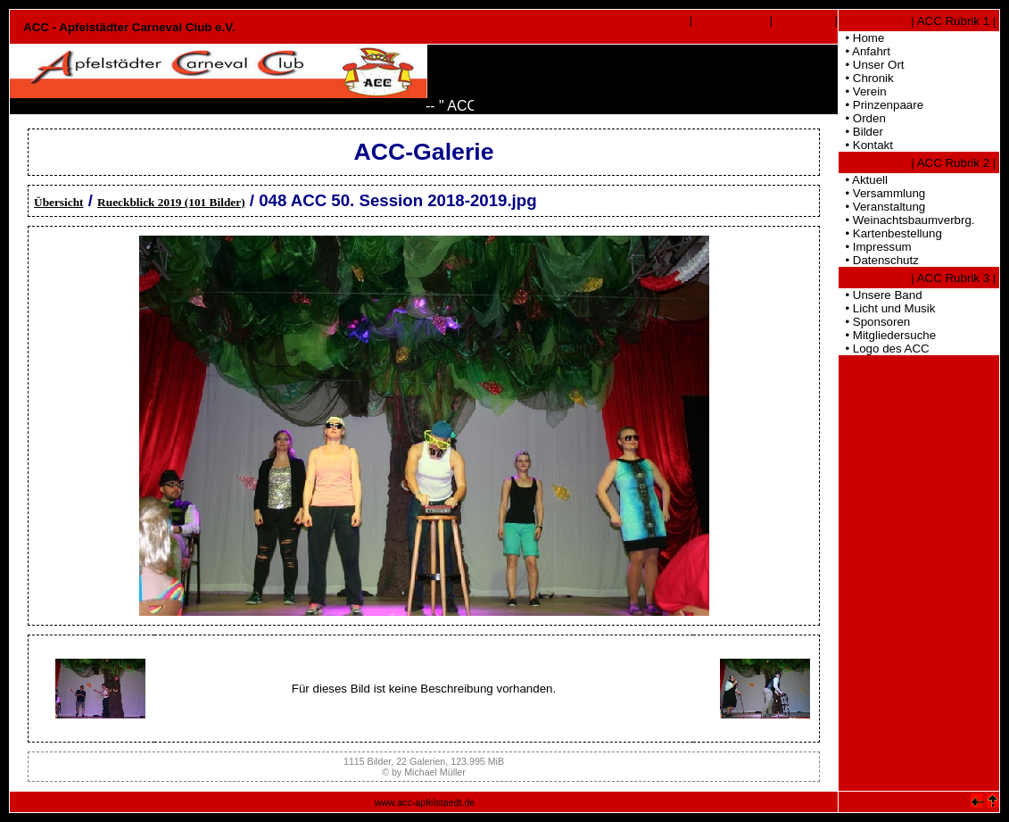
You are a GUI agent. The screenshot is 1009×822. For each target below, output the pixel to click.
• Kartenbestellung (890, 233)
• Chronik (866, 78)
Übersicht (59, 202)
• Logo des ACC (884, 348)
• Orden (862, 118)
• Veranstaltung (882, 206)
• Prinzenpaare (881, 105)
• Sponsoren (874, 321)
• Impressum (875, 246)
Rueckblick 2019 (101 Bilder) (171, 202)
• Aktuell (863, 180)
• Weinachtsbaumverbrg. (907, 220)
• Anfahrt (864, 51)
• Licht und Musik (887, 308)
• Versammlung (882, 193)
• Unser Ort (872, 64)
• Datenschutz (879, 260)
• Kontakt (866, 145)
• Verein (863, 91)
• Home (861, 38)
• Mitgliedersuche (887, 335)
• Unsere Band (880, 295)
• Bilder (861, 131)
